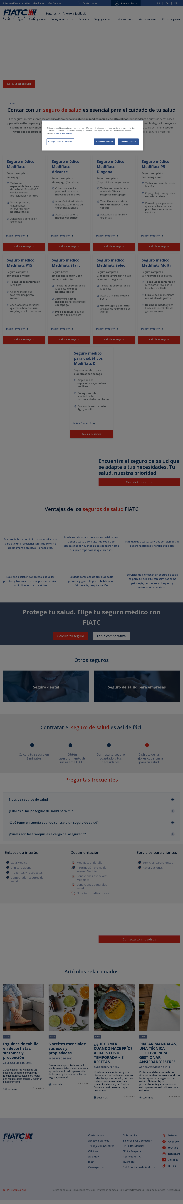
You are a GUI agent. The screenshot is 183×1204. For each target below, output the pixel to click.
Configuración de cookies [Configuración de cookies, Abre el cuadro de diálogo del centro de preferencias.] (60, 142)
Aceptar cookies (128, 142)
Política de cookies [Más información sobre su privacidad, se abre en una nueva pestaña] (63, 133)
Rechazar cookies (104, 142)
